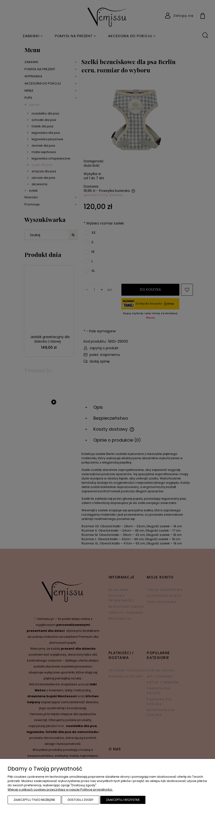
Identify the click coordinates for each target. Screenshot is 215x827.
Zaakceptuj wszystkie (123, 800)
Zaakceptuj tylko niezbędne (34, 800)
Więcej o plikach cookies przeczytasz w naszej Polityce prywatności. (60, 789)
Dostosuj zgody (80, 800)
